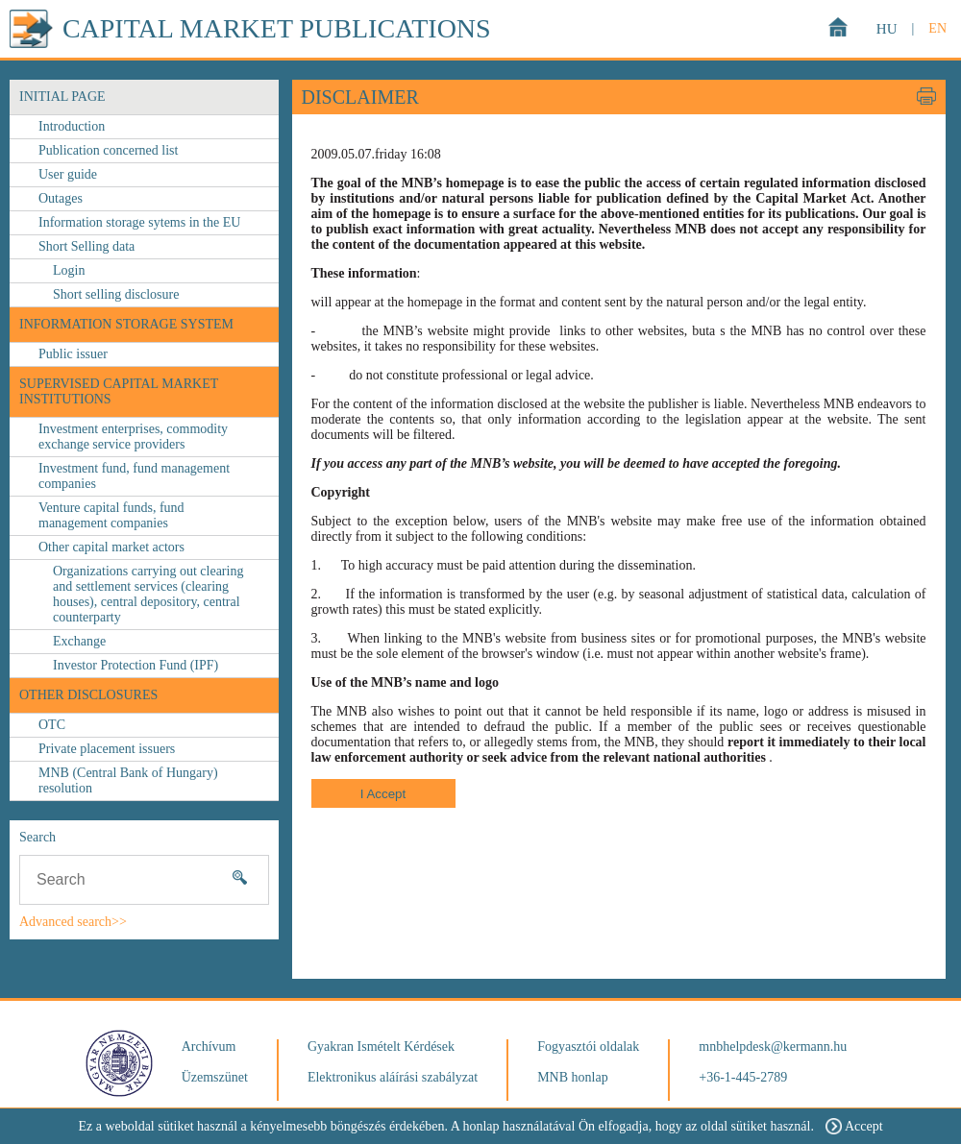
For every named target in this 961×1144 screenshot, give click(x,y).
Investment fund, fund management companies (134, 476)
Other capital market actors (111, 547)
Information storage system (126, 324)
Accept (854, 1126)
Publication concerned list (108, 150)
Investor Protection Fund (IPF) (135, 665)
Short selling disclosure (116, 294)
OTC (51, 725)
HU (887, 29)
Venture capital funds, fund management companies (111, 515)
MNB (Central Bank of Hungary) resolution (128, 780)
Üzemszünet (215, 1077)
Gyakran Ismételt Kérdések (381, 1046)
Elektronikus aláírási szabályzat (393, 1077)
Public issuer (73, 354)
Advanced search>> (73, 921)
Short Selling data (86, 246)
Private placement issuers (106, 749)
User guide (67, 174)
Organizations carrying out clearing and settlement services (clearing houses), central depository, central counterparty (148, 594)
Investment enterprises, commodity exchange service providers (133, 436)
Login (69, 270)
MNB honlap (572, 1077)
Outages (60, 198)
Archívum (209, 1046)
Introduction (71, 126)
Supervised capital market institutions (118, 391)
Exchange (79, 641)
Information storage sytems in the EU (139, 222)
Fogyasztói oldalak (588, 1046)
